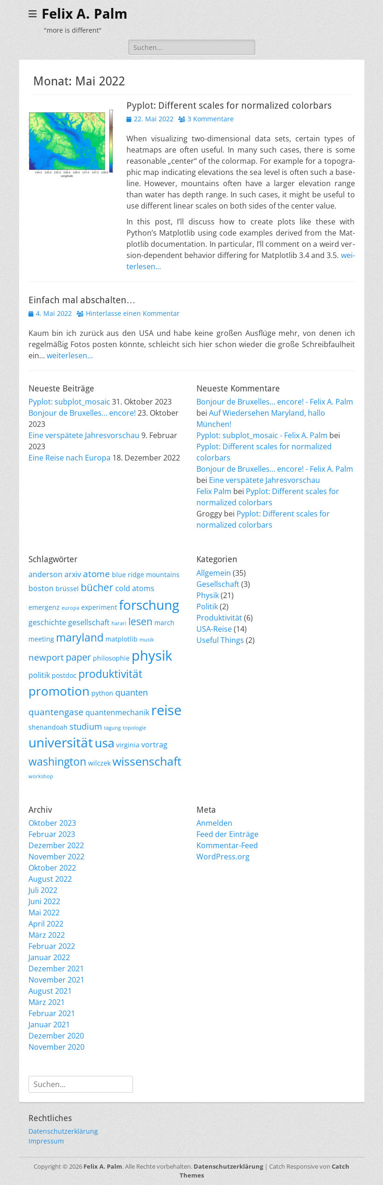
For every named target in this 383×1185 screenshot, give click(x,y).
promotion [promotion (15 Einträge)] (59, 691)
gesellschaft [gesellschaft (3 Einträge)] (89, 622)
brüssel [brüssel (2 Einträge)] (67, 588)
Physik (207, 595)
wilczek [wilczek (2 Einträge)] (99, 763)
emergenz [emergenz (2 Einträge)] (44, 607)
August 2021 (50, 991)
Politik (207, 606)
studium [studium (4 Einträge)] (86, 726)
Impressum (46, 1140)
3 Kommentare (211, 118)
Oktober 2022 (52, 868)
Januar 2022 (49, 957)
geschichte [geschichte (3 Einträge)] (47, 622)
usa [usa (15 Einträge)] (104, 742)
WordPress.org (223, 856)
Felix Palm (213, 491)
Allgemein (213, 573)
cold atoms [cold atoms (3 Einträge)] (134, 588)
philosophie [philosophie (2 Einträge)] (111, 658)
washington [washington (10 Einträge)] (57, 761)
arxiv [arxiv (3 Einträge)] (72, 574)
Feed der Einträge (227, 834)
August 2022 (50, 879)
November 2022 (56, 856)
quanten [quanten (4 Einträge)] (131, 692)
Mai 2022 (44, 912)
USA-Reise (214, 629)
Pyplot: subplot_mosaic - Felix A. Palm (261, 435)
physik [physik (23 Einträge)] (152, 655)
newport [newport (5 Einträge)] (46, 657)
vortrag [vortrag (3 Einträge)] (154, 744)
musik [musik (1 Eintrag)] (146, 639)
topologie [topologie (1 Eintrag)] (134, 728)
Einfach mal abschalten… (82, 300)
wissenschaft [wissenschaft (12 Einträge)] (146, 761)
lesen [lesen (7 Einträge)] (140, 621)
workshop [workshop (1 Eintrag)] (40, 776)
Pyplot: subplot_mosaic (69, 402)
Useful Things (220, 640)
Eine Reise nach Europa (69, 458)
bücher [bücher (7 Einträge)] (97, 587)
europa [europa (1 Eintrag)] (70, 608)
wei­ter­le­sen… (70, 355)
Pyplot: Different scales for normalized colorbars (229, 105)
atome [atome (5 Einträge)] (96, 574)
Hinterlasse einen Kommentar (133, 313)
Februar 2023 (51, 834)
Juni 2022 (44, 901)
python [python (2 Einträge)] (102, 693)
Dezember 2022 (56, 845)
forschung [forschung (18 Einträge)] (149, 604)
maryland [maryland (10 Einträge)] (80, 637)
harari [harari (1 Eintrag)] (118, 623)
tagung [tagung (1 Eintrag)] (112, 728)
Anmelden (214, 823)
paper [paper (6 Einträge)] (78, 656)
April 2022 (45, 924)
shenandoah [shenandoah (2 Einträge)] (48, 727)
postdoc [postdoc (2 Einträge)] (64, 675)
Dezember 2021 (56, 968)
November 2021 (56, 980)
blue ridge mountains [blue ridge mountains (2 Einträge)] (146, 574)
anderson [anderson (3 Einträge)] (45, 574)
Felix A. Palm (84, 14)
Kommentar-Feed (227, 845)
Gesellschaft (217, 584)
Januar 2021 (49, 1024)
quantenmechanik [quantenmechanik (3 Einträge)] (117, 712)
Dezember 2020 (56, 1036)
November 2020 (56, 1047)
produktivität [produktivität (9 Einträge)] (110, 674)
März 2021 (46, 1002)
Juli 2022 (42, 890)
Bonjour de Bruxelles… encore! (82, 413)
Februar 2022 (51, 946)
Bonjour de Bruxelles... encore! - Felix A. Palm (274, 402)
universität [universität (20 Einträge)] (60, 742)
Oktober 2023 (52, 823)
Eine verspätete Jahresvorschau (83, 435)
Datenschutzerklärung (63, 1131)
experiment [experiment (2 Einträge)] (99, 607)
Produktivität (219, 618)
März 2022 (46, 935)
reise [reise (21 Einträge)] (166, 710)
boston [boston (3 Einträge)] (41, 588)
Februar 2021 (51, 1013)
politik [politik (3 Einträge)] (39, 675)
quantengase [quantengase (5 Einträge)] (56, 712)
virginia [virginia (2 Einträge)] (127, 744)
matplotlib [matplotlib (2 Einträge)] (121, 638)
